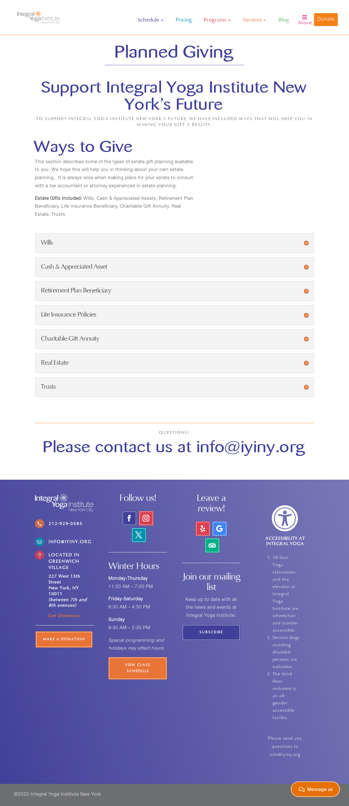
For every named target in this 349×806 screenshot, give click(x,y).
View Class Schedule (137, 668)
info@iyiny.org (251, 447)
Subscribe (211, 632)
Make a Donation (64, 639)
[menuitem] (150, 20)
